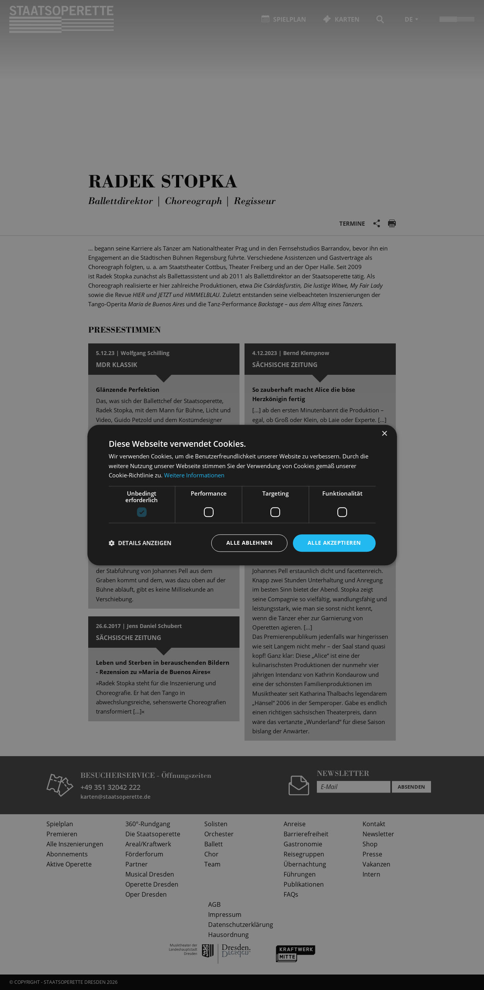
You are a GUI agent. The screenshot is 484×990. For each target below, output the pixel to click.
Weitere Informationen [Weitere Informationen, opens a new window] (194, 475)
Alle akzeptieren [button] (334, 542)
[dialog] (242, 495)
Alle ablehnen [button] (249, 542)
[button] (140, 543)
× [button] (384, 434)
